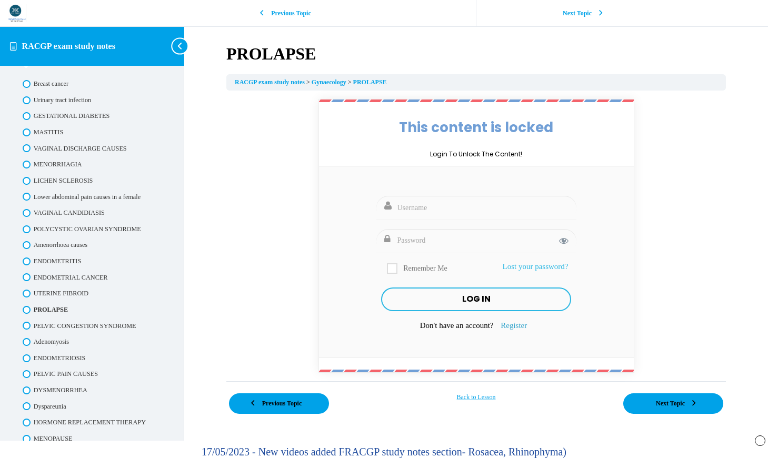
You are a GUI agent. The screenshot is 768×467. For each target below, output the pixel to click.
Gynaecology (330, 82)
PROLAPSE (370, 82)
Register (514, 325)
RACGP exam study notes (68, 46)
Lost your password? (535, 266)
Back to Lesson (476, 397)
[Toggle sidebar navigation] (181, 46)
